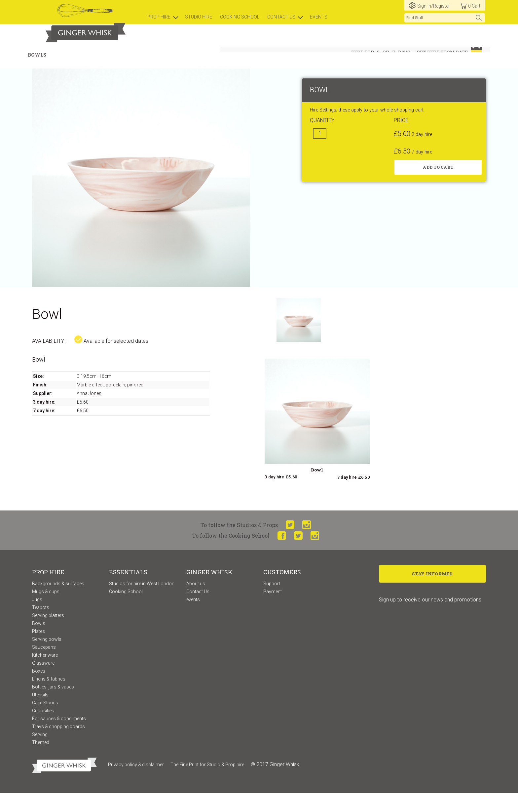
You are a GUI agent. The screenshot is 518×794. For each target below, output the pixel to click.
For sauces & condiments (59, 719)
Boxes (38, 671)
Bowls (38, 624)
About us (195, 584)
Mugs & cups (45, 592)
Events (318, 17)
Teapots (40, 608)
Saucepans (44, 647)
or (386, 52)
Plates (38, 632)
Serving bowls (46, 639)
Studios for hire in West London (141, 584)
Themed (40, 743)
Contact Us (197, 592)
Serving (40, 735)
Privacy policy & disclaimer (136, 765)
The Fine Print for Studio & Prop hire (207, 765)
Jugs (37, 600)
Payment (272, 592)
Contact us (281, 17)
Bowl (317, 471)
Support (271, 584)
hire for (362, 52)
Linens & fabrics (48, 679)
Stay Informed (432, 575)
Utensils (40, 695)
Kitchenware (45, 655)
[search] (444, 17)
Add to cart (438, 168)
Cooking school (239, 17)
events (193, 600)
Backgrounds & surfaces (58, 584)
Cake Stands (45, 703)
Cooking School (126, 592)
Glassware (43, 663)
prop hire (158, 17)
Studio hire (198, 17)
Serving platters (48, 616)
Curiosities (43, 711)
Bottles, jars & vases (53, 687)
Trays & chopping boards (58, 727)
